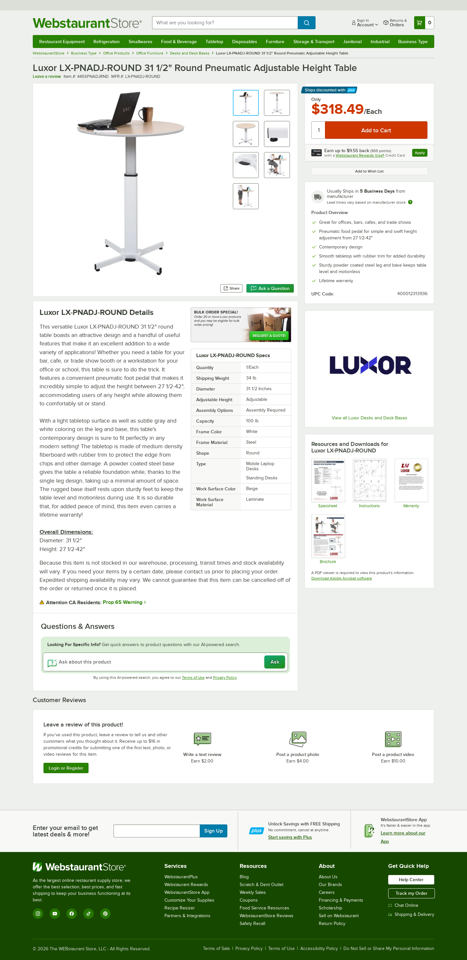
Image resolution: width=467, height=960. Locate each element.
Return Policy (332, 923)
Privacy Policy (225, 677)
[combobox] (225, 22)
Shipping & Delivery (411, 914)
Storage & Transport (313, 41)
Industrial (380, 41)
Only (316, 99)
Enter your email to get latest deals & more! (65, 830)
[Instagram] (38, 913)
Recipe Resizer (179, 908)
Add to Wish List (369, 171)
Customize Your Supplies (189, 900)
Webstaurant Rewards (186, 884)
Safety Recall (252, 923)
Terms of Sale (216, 948)
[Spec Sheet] (327, 483)
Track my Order (411, 893)
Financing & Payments (341, 900)
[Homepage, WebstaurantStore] (87, 23)
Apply (421, 153)
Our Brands (330, 884)
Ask (274, 662)
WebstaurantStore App (187, 892)
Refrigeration (106, 41)
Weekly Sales (253, 892)
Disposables (244, 41)
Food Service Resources (264, 908)
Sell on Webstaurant (339, 915)
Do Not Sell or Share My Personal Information (388, 948)
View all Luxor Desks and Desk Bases (369, 417)
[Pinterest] (105, 913)
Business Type (413, 41)
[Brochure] (327, 539)
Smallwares (140, 41)
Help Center (411, 879)
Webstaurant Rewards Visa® (360, 155)
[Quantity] (318, 130)
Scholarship (330, 908)
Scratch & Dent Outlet (261, 884)
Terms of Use (193, 677)
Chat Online (403, 905)
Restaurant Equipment (62, 41)
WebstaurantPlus (181, 876)
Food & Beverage (179, 41)
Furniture (275, 41)
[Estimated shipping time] (410, 202)
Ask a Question (270, 288)
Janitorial (352, 41)
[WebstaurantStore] (86, 867)
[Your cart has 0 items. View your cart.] (424, 22)
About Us (328, 876)
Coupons (249, 900)
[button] (246, 103)
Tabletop (214, 41)
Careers (327, 892)
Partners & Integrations (187, 915)
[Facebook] (71, 913)
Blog (244, 876)
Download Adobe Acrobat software (341, 578)
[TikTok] (88, 913)
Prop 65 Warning (122, 602)
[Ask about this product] (165, 662)
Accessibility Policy (319, 948)
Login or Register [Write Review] (66, 768)
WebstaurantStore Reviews (266, 915)
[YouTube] (55, 913)
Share (231, 288)
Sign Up (213, 831)
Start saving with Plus (290, 837)
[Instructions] (369, 483)
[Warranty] (411, 483)
